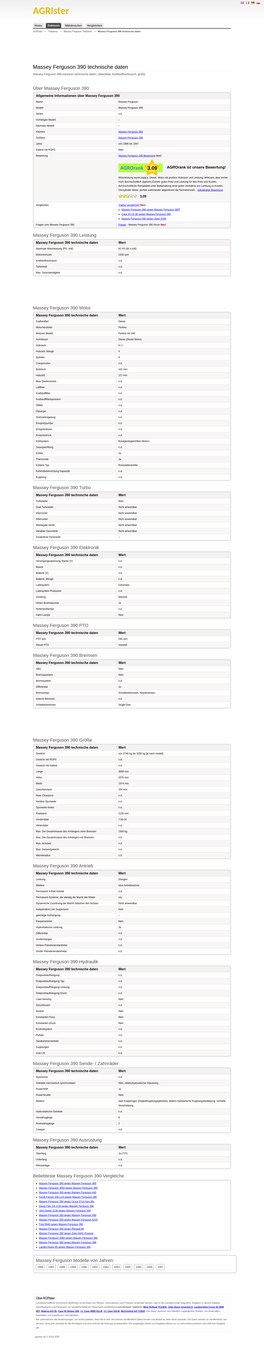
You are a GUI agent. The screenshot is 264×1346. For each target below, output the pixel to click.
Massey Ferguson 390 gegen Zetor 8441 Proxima (66, 1233)
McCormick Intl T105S (132, 1311)
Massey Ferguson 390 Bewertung (136, 155)
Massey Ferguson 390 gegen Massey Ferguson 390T (150, 209)
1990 (84, 1267)
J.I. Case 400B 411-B (91, 1311)
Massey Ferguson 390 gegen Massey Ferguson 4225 (68, 1219)
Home (38, 25)
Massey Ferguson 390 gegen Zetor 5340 (143, 218)
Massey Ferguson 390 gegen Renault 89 (61, 1228)
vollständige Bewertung (210, 190)
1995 (138, 1267)
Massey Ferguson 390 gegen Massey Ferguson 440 (67, 1192)
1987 (51, 1267)
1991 (95, 1267)
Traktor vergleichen (128, 205)
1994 (128, 1267)
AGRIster (37, 31)
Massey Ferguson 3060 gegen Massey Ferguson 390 (68, 1238)
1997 (160, 1267)
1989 (73, 1267)
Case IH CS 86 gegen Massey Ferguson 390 (146, 214)
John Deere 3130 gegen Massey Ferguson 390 (65, 1210)
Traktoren (53, 25)
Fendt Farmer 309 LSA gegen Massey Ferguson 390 (68, 1197)
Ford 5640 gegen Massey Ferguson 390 (61, 1224)
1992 (106, 1267)
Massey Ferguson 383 (130, 131)
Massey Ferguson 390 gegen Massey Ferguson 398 (67, 1242)
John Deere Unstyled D (180, 1307)
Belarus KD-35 (49, 1311)
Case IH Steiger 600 (68, 1311)
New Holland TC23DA (155, 1307)
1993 (117, 1267)
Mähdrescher (73, 25)
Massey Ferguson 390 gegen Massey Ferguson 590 (67, 1215)
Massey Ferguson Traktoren (78, 31)
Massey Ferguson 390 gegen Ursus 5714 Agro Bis (66, 1201)
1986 (40, 1267)
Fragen (122, 224)
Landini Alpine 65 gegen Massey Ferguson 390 (65, 1247)
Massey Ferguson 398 (130, 137)
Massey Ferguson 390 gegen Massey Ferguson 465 (67, 1183)
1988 (62, 1267)
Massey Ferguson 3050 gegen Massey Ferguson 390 (68, 1188)
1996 (149, 1267)
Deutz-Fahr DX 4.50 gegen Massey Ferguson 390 (66, 1206)
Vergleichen (94, 25)
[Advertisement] (132, 48)
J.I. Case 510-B (112, 1311)
